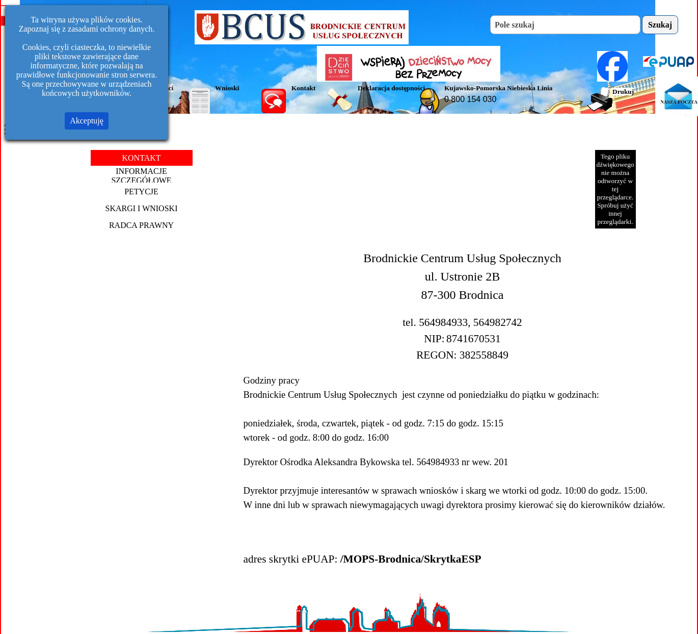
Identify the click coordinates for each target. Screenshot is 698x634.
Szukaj (660, 24)
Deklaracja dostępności (391, 88)
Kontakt (303, 88)
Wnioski (227, 88)
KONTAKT (141, 158)
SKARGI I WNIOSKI (141, 208)
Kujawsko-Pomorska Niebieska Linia (498, 88)
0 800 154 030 (470, 99)
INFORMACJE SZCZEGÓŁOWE (141, 176)
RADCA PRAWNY (141, 225)
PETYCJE (141, 191)
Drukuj (623, 91)
